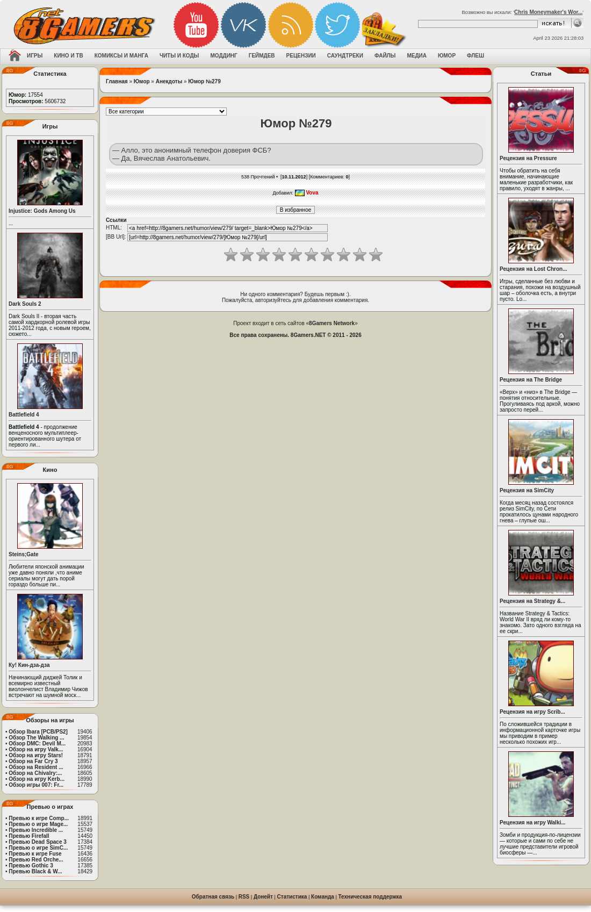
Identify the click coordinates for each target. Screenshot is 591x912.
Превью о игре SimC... (38, 848)
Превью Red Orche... (36, 860)
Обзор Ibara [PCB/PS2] (38, 732)
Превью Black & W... (35, 871)
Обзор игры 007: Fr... (36, 785)
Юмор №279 (204, 81)
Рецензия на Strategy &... (532, 601)
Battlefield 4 (24, 415)
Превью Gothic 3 (31, 865)
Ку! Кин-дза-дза (29, 665)
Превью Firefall (29, 836)
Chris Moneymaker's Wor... (548, 12)
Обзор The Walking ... (36, 738)
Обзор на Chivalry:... (35, 773)
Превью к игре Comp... (39, 818)
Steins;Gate (24, 554)
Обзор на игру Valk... (36, 749)
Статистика (292, 897)
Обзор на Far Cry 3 (33, 761)
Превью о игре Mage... (38, 824)
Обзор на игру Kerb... (36, 779)
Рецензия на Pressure (528, 158)
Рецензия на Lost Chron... (533, 269)
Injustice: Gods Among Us (42, 211)
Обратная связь (213, 897)
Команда (322, 897)
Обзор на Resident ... (36, 767)
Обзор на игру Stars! (36, 755)
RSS (244, 897)
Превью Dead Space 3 (38, 842)
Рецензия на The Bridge (531, 380)
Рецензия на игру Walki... (533, 822)
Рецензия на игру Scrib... (532, 712)
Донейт (263, 897)
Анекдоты (169, 81)
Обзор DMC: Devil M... (37, 743)
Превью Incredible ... (36, 830)
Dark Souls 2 (25, 304)
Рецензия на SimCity (527, 490)
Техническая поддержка (370, 897)
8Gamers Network (332, 323)
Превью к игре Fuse (35, 854)
